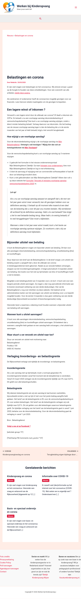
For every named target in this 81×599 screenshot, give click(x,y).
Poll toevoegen (6, 566)
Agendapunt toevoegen (9, 569)
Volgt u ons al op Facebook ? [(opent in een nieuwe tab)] (18, 426)
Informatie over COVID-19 (55, 476)
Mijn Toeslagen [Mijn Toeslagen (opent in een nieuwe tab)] (31, 148)
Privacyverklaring (7, 560)
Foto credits (5, 557)
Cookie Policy (5, 563)
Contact (3, 572)
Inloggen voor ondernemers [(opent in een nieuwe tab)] (51, 165)
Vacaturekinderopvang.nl (69, 578)
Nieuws (10, 481)
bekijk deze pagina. (22, 93)
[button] (40, 18)
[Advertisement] (40, 55)
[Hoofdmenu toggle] (75, 7)
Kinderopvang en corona (19, 476)
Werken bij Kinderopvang (33, 6)
